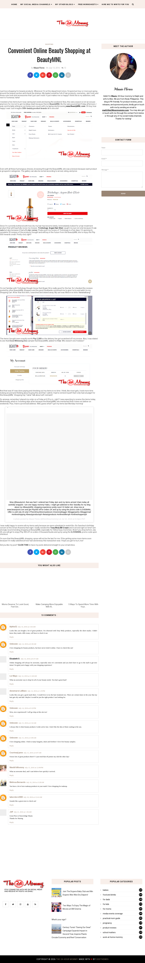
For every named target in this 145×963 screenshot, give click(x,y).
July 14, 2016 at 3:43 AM (26, 627)
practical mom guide (111, 918)
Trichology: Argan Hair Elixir (50, 228)
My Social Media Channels (36, 4)
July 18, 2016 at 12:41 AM (33, 797)
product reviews (109, 928)
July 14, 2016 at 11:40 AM (27, 676)
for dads (106, 899)
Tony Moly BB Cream (59, 528)
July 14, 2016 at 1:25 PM (36, 691)
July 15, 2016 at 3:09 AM (27, 738)
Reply (12, 637)
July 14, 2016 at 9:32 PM (27, 708)
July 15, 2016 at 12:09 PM (34, 767)
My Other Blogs (65, 4)
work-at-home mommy (113, 937)
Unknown (14, 644)
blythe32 (13, 627)
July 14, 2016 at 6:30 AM (27, 644)
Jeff (11, 812)
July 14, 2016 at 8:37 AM (29, 659)
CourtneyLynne (16, 753)
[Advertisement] (49, 163)
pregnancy (107, 923)
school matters (109, 932)
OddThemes (102, 959)
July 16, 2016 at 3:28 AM (35, 782)
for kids (106, 904)
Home (14, 4)
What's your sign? (59, 919)
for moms (107, 909)
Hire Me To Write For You (115, 4)
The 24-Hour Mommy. (67, 959)
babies (105, 890)
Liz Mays (13, 676)
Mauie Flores (39, 68)
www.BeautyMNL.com (75, 106)
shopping (49, 44)
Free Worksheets (88, 4)
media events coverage (113, 914)
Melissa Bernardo (18, 782)
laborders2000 (16, 797)
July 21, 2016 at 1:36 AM (22, 812)
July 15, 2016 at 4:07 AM (32, 753)
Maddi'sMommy (17, 767)
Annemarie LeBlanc (18, 691)
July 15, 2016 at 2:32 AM (27, 723)
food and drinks (109, 895)
